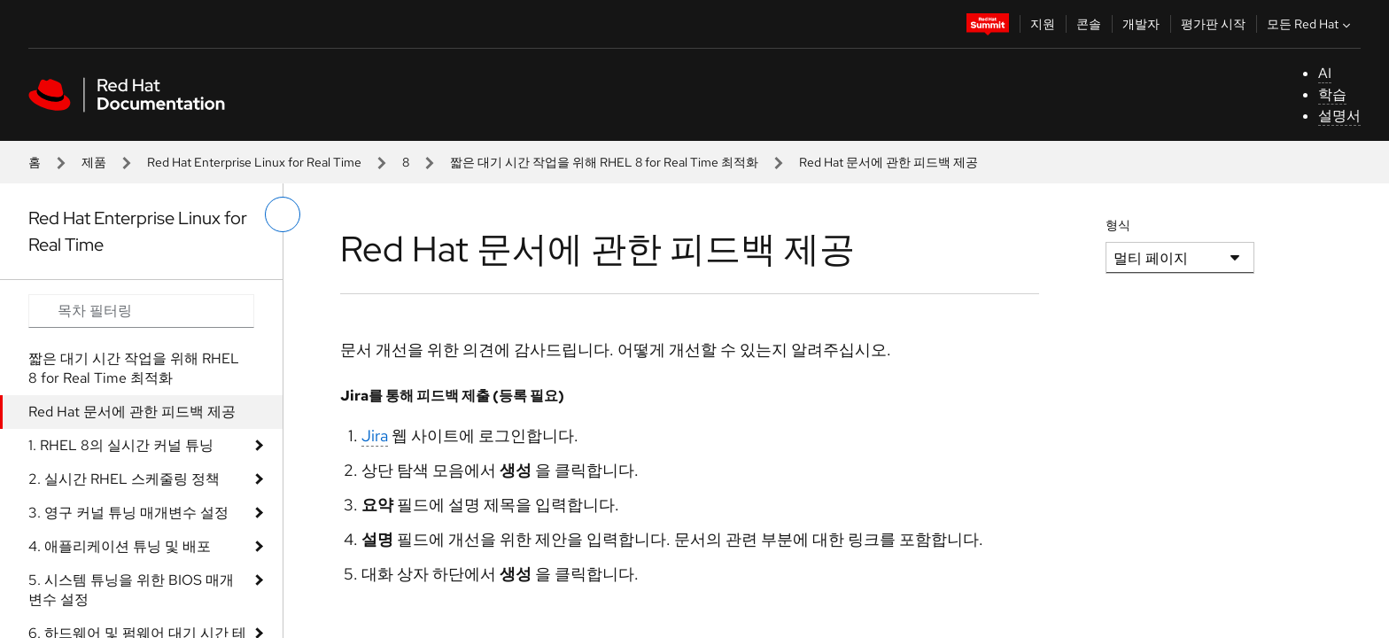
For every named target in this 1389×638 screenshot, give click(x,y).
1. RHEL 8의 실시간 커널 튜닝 (120, 445)
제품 (93, 162)
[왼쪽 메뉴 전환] (282, 214)
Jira (374, 435)
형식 (1118, 225)
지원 (1042, 24)
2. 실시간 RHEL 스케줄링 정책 (124, 479)
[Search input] (141, 311)
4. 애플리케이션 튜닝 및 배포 (119, 546)
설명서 (1339, 115)
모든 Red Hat (1310, 24)
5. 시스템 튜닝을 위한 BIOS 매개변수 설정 (131, 590)
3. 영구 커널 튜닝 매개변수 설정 (128, 512)
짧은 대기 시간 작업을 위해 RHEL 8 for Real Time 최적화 (604, 162)
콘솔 (1088, 24)
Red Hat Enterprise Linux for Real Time (254, 162)
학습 (1332, 94)
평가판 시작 (1213, 24)
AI (1324, 73)
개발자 (1141, 24)
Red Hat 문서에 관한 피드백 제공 (132, 411)
